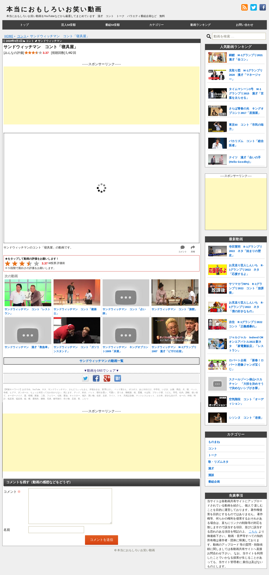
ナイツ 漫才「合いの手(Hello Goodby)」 (245, 160)
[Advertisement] (102, 95)
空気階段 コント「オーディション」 (246, 401)
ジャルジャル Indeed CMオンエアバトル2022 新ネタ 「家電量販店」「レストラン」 (246, 343)
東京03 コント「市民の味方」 (246, 127)
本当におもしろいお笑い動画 (54, 9)
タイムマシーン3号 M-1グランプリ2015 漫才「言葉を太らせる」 (246, 93)
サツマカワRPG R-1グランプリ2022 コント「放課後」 (246, 288)
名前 (7, 530)
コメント (12, 491)
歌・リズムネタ (218, 462)
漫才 (211, 468)
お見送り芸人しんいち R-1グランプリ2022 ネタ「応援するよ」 (246, 269)
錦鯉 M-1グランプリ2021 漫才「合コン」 (247, 57)
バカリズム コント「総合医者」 (246, 143)
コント (212, 448)
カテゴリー (156, 25)
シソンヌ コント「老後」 (246, 417)
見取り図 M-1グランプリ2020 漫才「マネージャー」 (246, 75)
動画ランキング (200, 25)
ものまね (214, 442)
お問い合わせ (244, 25)
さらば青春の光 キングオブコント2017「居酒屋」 (246, 111)
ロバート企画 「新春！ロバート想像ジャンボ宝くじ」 (246, 364)
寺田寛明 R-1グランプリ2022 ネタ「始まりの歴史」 (245, 251)
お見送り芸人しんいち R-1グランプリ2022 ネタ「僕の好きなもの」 (246, 307)
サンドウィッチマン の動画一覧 (101, 361)
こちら (253, 531)
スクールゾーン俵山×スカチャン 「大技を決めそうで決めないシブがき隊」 (246, 383)
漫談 (211, 475)
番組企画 (214, 481)
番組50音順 (112, 25)
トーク (212, 455)
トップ (24, 25)
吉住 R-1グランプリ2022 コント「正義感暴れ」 (247, 324)
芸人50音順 (68, 25)
